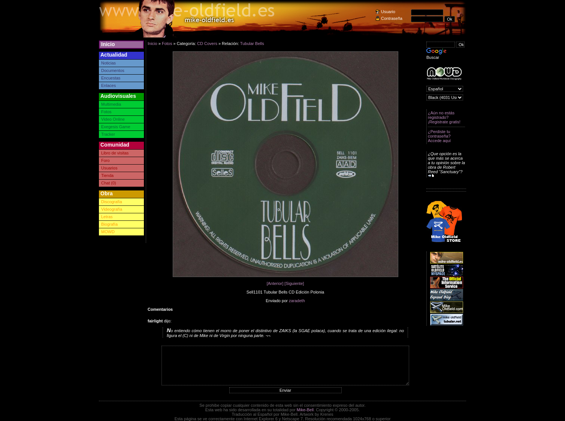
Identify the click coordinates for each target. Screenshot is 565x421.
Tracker (108, 134)
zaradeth (297, 300)
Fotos (106, 111)
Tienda (107, 175)
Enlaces (108, 85)
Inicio (108, 44)
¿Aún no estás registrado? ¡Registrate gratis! (444, 117)
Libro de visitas (115, 153)
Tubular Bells (252, 43)
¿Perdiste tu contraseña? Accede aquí (439, 136)
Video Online (113, 119)
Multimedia (111, 104)
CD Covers (207, 43)
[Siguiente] (294, 283)
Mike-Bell (305, 410)
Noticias (108, 63)
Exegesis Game (115, 126)
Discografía (111, 201)
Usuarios (109, 168)
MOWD (108, 231)
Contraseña (391, 18)
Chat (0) (108, 183)
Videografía (111, 209)
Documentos (112, 70)
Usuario (388, 11)
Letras (107, 216)
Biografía (109, 224)
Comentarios (160, 309)
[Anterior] (275, 283)
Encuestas (110, 78)
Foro (105, 160)
